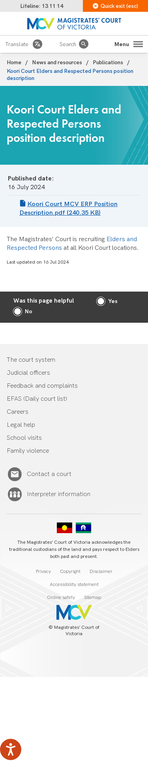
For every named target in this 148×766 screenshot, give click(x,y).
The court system (31, 360)
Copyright (70, 571)
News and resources (57, 62)
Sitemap (92, 598)
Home (14, 62)
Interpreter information (58, 494)
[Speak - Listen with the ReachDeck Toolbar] (10, 749)
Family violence (28, 451)
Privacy (43, 571)
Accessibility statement (74, 585)
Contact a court (49, 474)
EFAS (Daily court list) (37, 399)
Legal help (21, 425)
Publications (108, 62)
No (28, 311)
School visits (24, 438)
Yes (113, 301)
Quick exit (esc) (115, 6)
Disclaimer (101, 571)
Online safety (61, 598)
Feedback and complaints (42, 386)
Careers (17, 412)
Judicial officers (28, 373)
